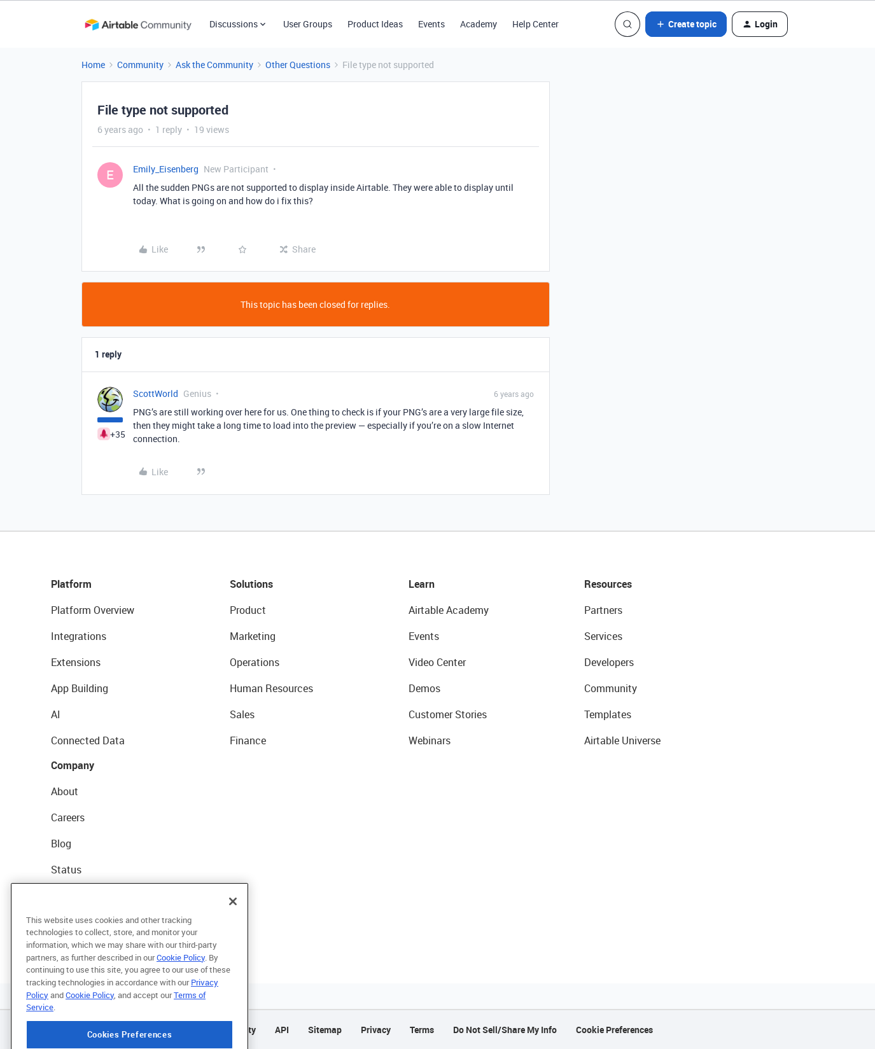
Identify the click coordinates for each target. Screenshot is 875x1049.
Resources (608, 584)
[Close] (233, 945)
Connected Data (88, 740)
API (282, 1030)
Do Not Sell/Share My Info (505, 1030)
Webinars (430, 740)
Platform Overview (92, 610)
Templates (607, 714)
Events (431, 24)
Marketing (253, 636)
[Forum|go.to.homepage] (138, 24)
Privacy (376, 1030)
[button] (686, 24)
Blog (61, 844)
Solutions (251, 584)
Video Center (437, 662)
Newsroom (75, 896)
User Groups (307, 24)
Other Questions (297, 65)
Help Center (535, 24)
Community (140, 65)
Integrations (78, 636)
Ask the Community (214, 65)
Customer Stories (448, 714)
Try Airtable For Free (96, 922)
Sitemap (325, 1030)
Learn (422, 584)
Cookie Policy (181, 1001)
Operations (254, 662)
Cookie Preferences (614, 1030)
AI (55, 714)
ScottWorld (155, 393)
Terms (422, 1030)
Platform (71, 584)
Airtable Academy (449, 610)
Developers (609, 662)
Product (248, 610)
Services (603, 636)
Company (72, 765)
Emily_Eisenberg (166, 169)
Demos (424, 688)
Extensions (76, 662)
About (64, 791)
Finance (248, 740)
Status (66, 870)
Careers (68, 817)
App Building (79, 688)
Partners (603, 610)
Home (93, 65)
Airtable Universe (622, 740)
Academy (478, 24)
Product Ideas (375, 24)
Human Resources (271, 688)
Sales (242, 714)
